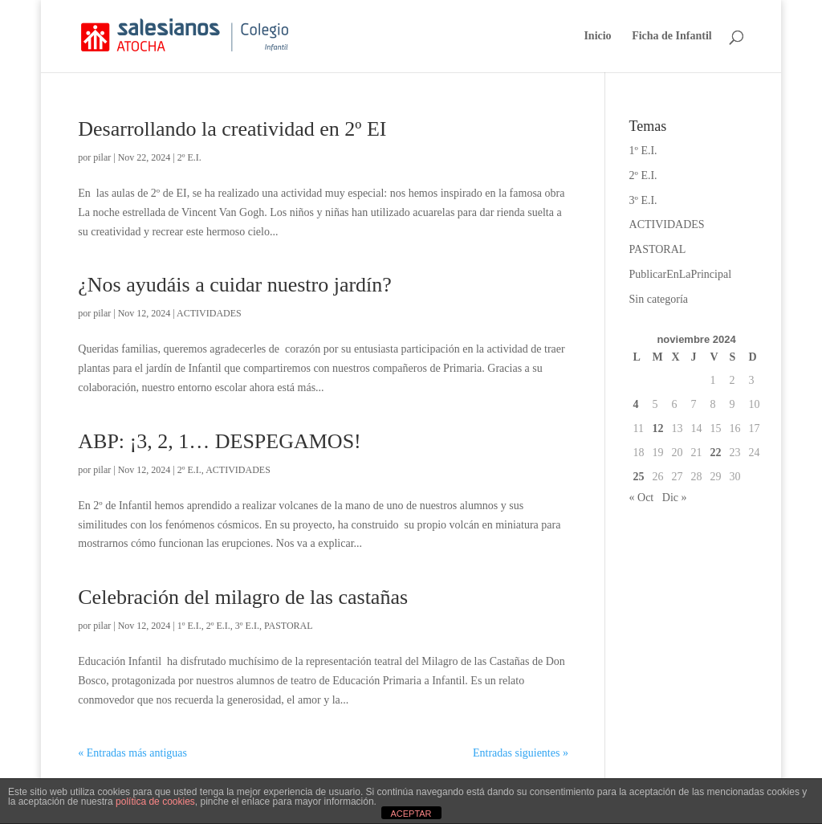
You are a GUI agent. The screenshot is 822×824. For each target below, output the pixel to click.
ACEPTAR (410, 813)
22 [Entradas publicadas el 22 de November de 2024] (716, 453)
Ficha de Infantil (672, 36)
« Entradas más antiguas (132, 753)
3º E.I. (247, 625)
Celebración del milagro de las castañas (243, 597)
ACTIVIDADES (209, 313)
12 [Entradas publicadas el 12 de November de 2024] (658, 428)
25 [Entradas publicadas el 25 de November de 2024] (639, 477)
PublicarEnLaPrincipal (680, 274)
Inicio (597, 36)
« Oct (641, 498)
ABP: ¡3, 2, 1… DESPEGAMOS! (219, 441)
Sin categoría (658, 299)
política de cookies (155, 801)
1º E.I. (189, 625)
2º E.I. (189, 157)
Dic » (674, 498)
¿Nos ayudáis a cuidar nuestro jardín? (235, 284)
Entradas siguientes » (520, 753)
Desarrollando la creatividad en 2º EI (232, 129)
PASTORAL (288, 625)
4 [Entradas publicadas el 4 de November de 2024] (636, 404)
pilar (102, 157)
